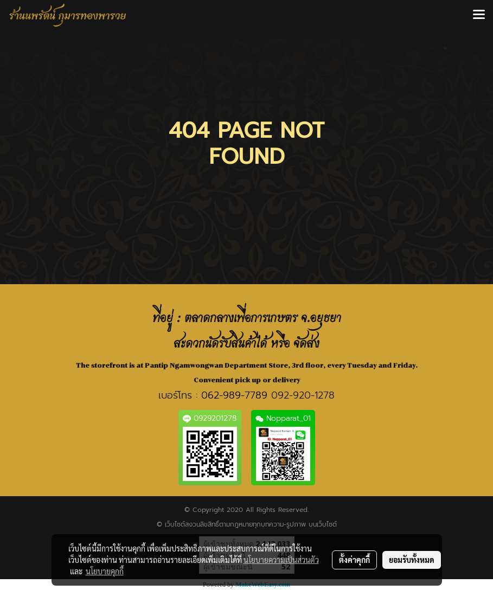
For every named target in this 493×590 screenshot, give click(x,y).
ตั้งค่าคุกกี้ (354, 560)
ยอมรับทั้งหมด (411, 560)
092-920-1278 (303, 395)
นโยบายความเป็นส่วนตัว (281, 560)
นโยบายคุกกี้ (105, 571)
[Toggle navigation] (479, 15)
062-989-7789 (234, 395)
